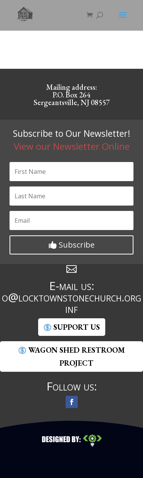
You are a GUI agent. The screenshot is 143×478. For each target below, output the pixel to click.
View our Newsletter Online (72, 146)
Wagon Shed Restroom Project (76, 356)
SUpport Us (76, 327)
